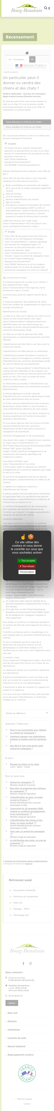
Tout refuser (27, 566)
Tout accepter (27, 560)
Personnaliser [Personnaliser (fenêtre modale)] (27, 572)
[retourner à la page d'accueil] (26, 8)
